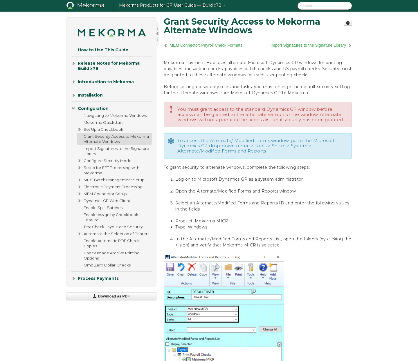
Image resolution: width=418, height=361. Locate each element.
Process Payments (95, 278)
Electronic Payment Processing (110, 186)
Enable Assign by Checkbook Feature (111, 217)
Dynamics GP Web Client (103, 200)
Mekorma (91, 5)
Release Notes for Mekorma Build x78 (105, 65)
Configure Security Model (104, 160)
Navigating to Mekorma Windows (115, 115)
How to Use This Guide (103, 49)
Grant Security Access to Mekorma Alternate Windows (116, 139)
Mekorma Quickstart (103, 122)
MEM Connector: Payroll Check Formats (206, 45)
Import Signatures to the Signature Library (116, 151)
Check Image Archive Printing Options (112, 255)
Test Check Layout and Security (113, 226)
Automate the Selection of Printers (113, 233)
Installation (87, 95)
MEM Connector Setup (102, 193)
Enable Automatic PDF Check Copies (112, 243)
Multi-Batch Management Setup (111, 179)
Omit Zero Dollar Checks (107, 265)
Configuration (90, 108)
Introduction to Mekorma (102, 81)
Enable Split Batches (103, 207)
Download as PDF (111, 296)
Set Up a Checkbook (100, 129)
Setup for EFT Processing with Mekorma (108, 169)
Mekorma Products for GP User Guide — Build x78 (172, 5)
